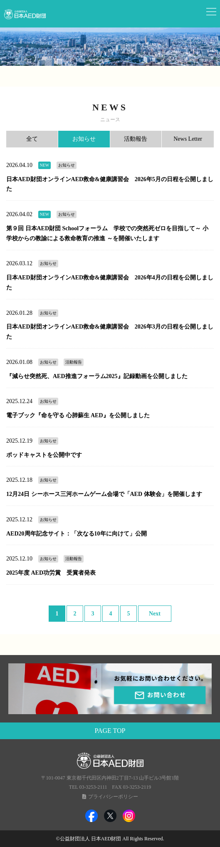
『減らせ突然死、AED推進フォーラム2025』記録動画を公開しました (97, 376)
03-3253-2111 (93, 787)
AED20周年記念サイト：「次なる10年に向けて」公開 (76, 534)
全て (32, 139)
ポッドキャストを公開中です (44, 455)
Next (155, 613)
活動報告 (135, 139)
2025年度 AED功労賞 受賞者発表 (51, 573)
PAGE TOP (110, 730)
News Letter (187, 139)
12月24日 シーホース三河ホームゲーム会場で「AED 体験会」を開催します (104, 494)
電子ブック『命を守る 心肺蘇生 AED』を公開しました (78, 415)
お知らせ (84, 139)
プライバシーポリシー (113, 797)
